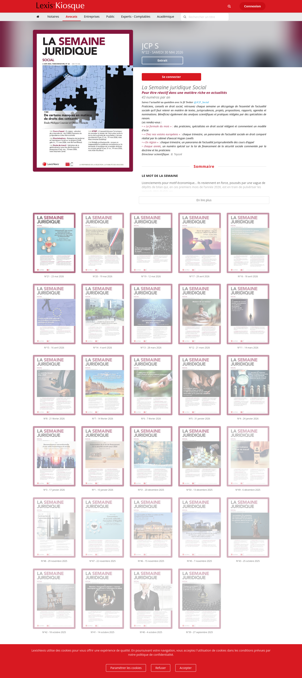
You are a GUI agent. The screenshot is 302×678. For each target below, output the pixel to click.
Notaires (53, 16)
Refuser (160, 668)
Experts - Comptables (135, 16)
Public (110, 16)
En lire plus (204, 200)
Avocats (71, 16)
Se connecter (171, 77)
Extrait (162, 60)
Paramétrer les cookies (126, 668)
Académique (165, 16)
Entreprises (92, 16)
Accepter (186, 668)
